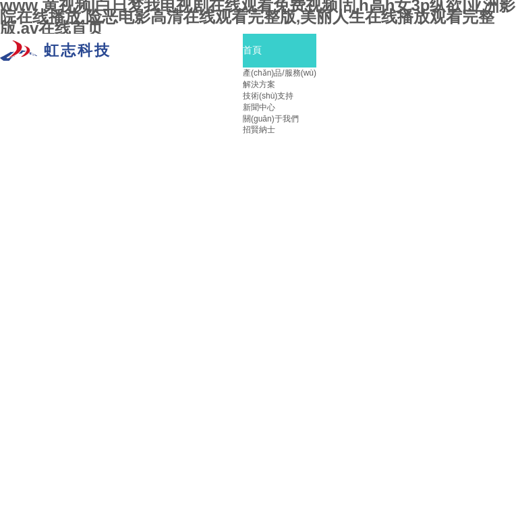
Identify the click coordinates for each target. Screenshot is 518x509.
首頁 (252, 50)
